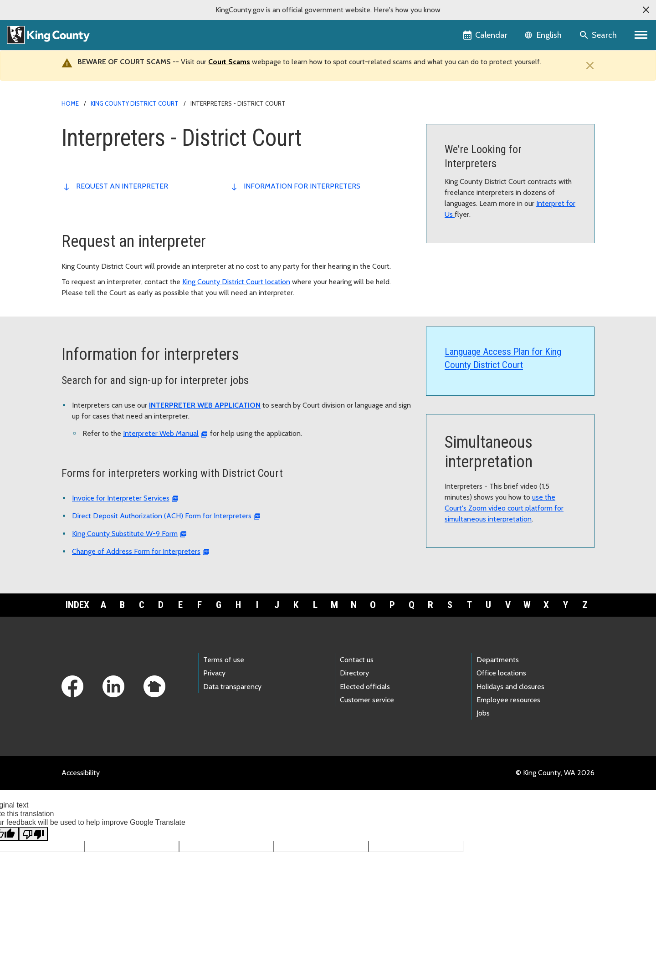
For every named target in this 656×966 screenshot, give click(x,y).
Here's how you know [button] (407, 9)
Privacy (214, 673)
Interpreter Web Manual (161, 433)
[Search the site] (598, 35)
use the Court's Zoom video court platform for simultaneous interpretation (504, 508)
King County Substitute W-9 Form (125, 533)
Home (70, 103)
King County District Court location (236, 281)
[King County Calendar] (486, 35)
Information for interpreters (302, 186)
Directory (354, 673)
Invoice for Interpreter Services (120, 498)
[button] (646, 10)
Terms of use (223, 659)
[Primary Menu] (641, 35)
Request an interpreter (122, 186)
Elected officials (365, 686)
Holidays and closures (510, 686)
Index (77, 604)
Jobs (483, 713)
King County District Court (135, 103)
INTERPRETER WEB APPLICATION (205, 405)
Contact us (357, 659)
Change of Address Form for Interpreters (136, 551)
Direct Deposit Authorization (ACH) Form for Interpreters (161, 515)
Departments (498, 659)
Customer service (367, 699)
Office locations (501, 673)
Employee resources (508, 699)
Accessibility (81, 772)
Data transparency (232, 686)
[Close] (587, 65)
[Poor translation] (33, 834)
